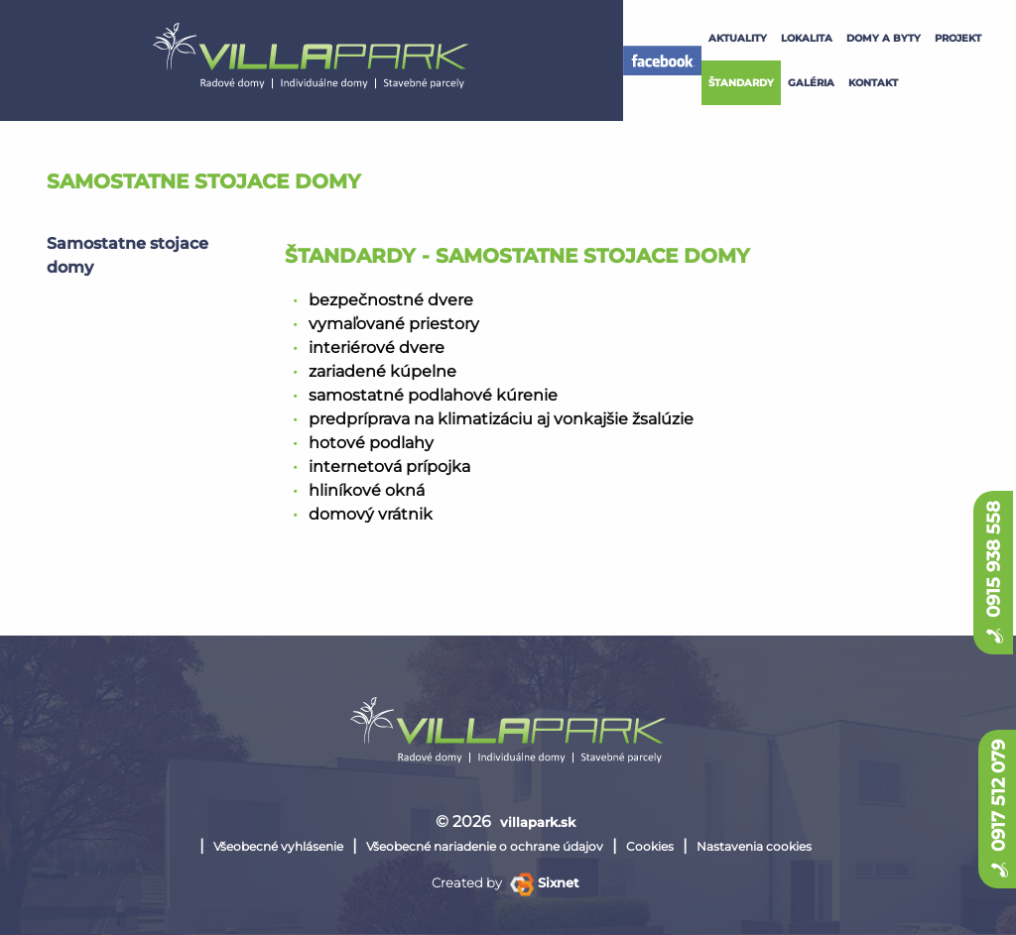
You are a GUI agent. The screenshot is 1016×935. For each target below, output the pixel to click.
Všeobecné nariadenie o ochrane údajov (484, 846)
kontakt (873, 82)
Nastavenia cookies (754, 846)
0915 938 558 (993, 572)
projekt (958, 38)
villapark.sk (537, 822)
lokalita (806, 38)
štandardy (741, 82)
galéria (811, 82)
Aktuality (737, 38)
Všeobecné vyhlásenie (278, 846)
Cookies (650, 846)
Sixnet (544, 882)
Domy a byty (883, 38)
